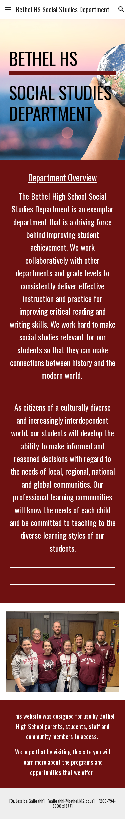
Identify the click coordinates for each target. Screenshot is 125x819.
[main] (62, 89)
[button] (8, 9)
